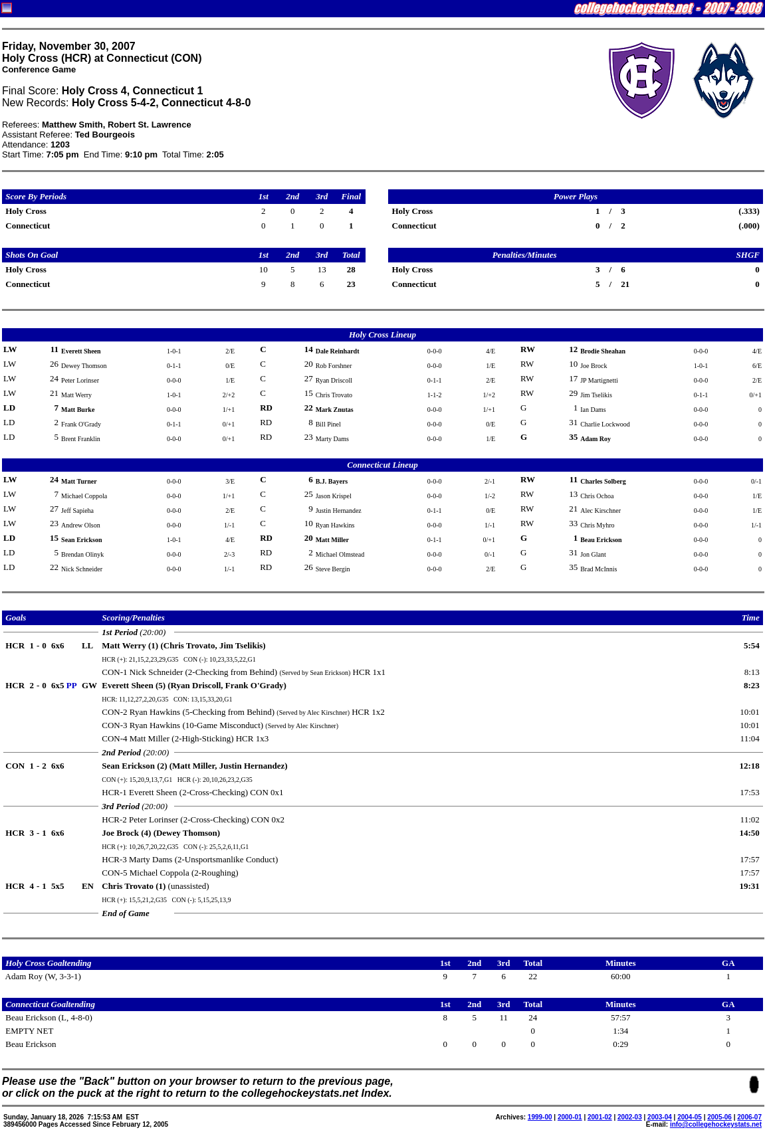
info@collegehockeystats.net (716, 1124)
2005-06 (719, 1117)
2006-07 (749, 1117)
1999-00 (540, 1117)
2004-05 (689, 1117)
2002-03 (629, 1117)
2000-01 (570, 1117)
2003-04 (659, 1117)
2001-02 (600, 1117)
